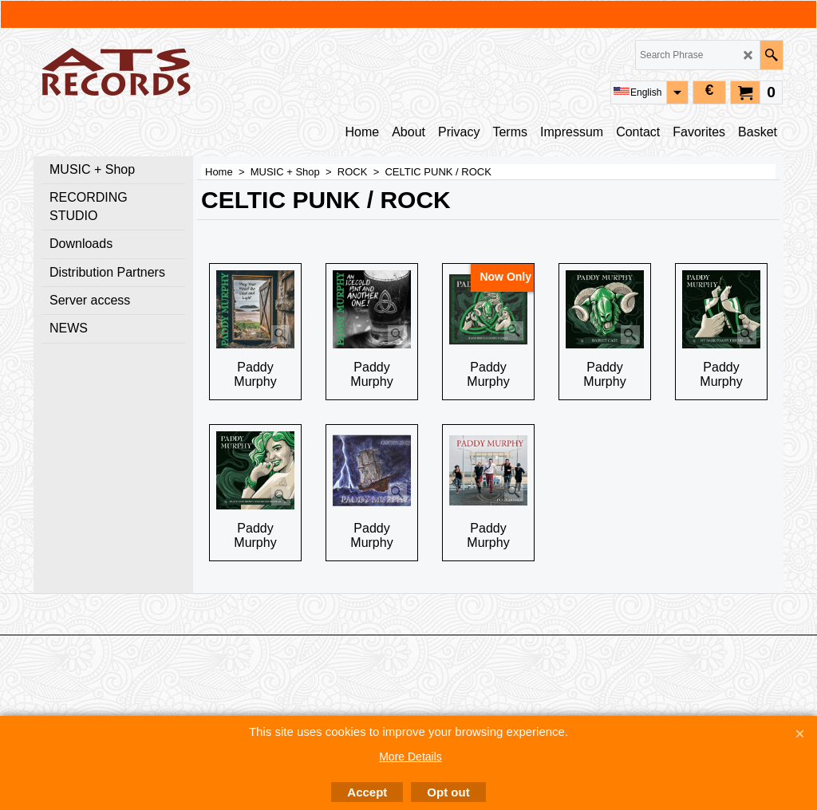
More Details (410, 756)
